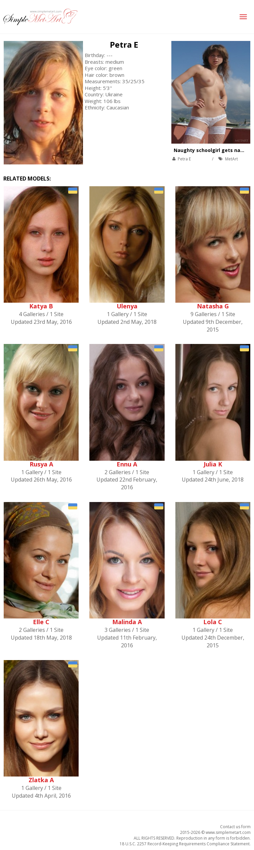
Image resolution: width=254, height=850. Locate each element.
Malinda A (127, 622)
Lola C (212, 622)
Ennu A (127, 464)
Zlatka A (41, 780)
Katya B (41, 306)
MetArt (231, 159)
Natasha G (213, 306)
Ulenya (127, 306)
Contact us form (235, 827)
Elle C (41, 622)
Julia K (213, 464)
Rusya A (41, 464)
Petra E (124, 44)
